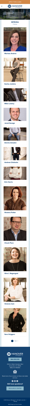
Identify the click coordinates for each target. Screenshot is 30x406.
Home (2, 9)
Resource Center (15, 388)
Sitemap (15, 401)
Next (16, 341)
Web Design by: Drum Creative (15, 404)
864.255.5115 (15, 359)
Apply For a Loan (15, 2)
